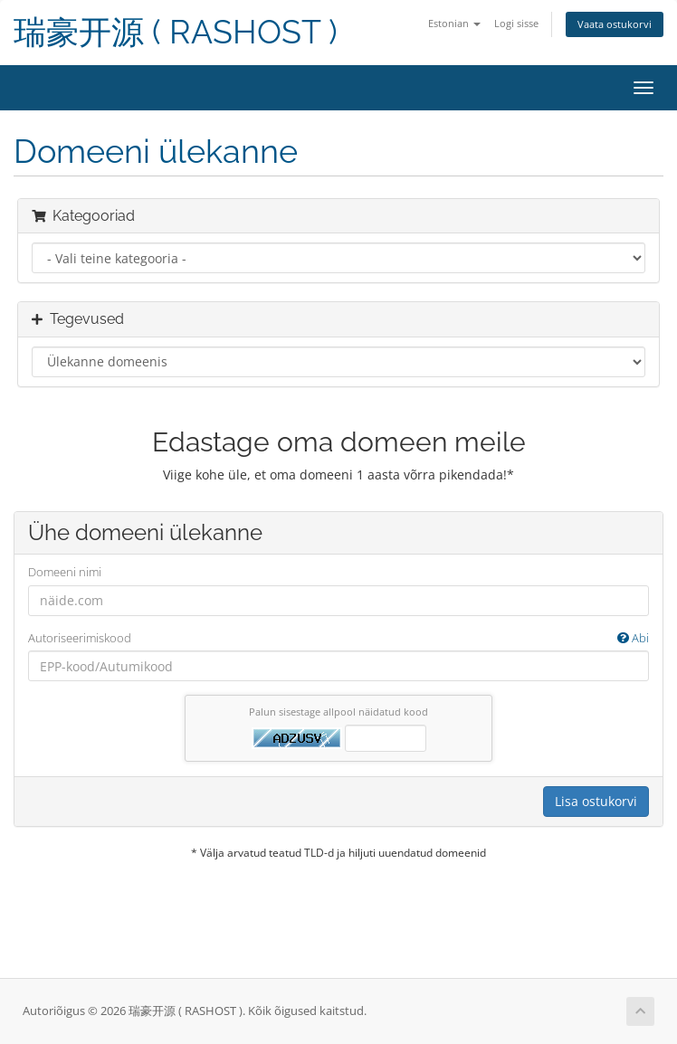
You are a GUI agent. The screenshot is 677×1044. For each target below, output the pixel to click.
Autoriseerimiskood (338, 638)
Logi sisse (516, 23)
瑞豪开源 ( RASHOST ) (176, 32)
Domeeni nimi (64, 572)
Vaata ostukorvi (614, 24)
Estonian (454, 23)
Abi (633, 638)
